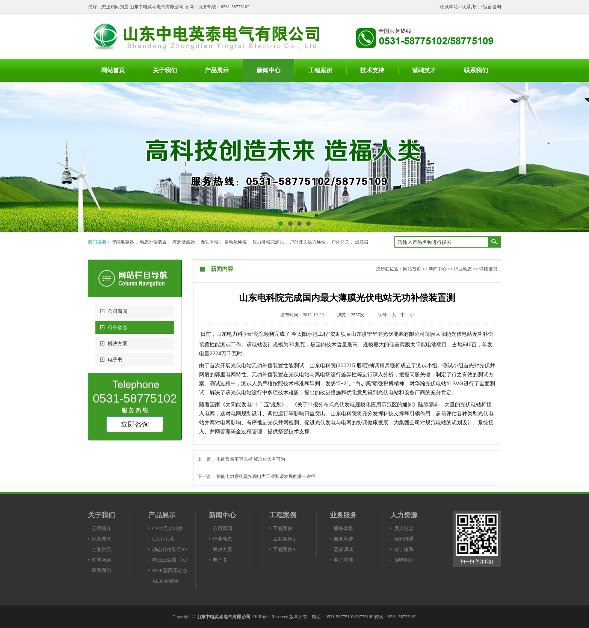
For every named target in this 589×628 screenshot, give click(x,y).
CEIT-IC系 (163, 539)
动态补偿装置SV (170, 549)
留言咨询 (492, 6)
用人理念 (404, 528)
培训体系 (404, 549)
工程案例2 (284, 539)
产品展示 (161, 515)
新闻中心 (438, 269)
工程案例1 (284, 528)
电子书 (115, 359)
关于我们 (101, 515)
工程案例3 (284, 549)
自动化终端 (235, 242)
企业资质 (101, 549)
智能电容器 (123, 242)
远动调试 (343, 549)
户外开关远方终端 (308, 242)
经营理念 (101, 539)
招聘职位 (404, 560)
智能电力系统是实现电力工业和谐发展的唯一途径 (266, 476)
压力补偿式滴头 (268, 242)
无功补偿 (210, 242)
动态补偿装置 (153, 242)
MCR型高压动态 (169, 570)
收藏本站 (449, 6)
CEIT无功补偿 (167, 528)
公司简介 (101, 528)
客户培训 (343, 560)
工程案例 (282, 515)
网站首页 (412, 269)
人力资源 (403, 515)
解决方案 (117, 343)
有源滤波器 (183, 242)
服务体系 (343, 528)
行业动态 (117, 327)
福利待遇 (404, 539)
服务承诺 (343, 539)
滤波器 (362, 242)
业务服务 (343, 515)
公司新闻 (117, 311)
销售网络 (101, 560)
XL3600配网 (165, 581)
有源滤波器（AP (170, 560)
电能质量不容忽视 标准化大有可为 (250, 459)
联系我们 (471, 6)
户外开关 (340, 242)
